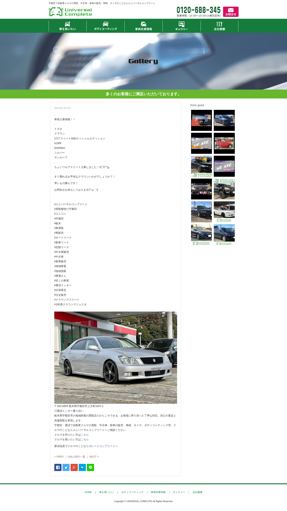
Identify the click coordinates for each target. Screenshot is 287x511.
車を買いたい (106, 492)
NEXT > (94, 456)
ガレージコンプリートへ (103, 446)
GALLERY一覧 (76, 456)
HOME (88, 492)
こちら (85, 434)
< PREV (59, 456)
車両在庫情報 (158, 492)
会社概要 (197, 492)
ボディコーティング (132, 492)
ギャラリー (179, 492)
